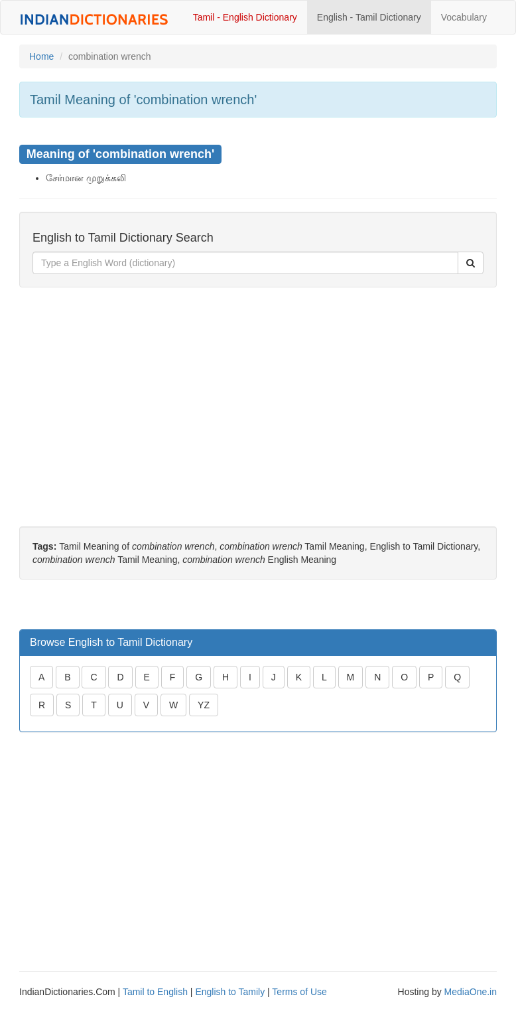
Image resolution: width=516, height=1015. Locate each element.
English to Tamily (230, 991)
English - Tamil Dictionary (369, 17)
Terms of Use (299, 991)
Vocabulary (464, 17)
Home (41, 56)
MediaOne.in (470, 991)
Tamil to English (155, 991)
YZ (204, 705)
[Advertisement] (258, 394)
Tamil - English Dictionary (245, 17)
